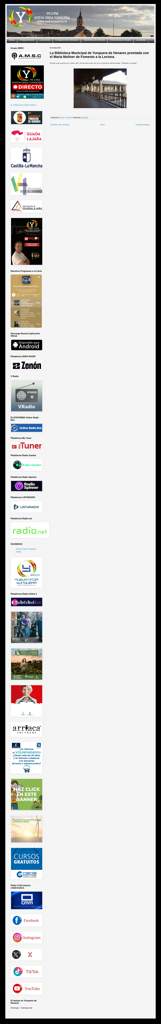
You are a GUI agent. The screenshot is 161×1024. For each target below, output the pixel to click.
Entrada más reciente (59, 124)
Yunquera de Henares (66, 40)
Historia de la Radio (120, 40)
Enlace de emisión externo (25, 105)
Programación (27, 40)
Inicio (12, 40)
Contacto (140, 40)
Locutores (45, 40)
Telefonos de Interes (94, 40)
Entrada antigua (143, 124)
